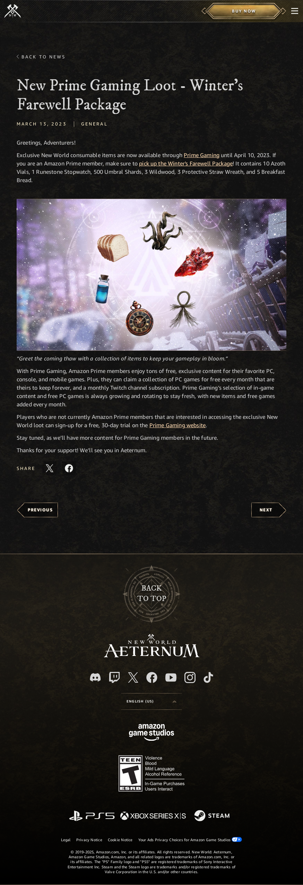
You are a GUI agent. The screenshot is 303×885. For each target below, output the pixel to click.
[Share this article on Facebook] (69, 468)
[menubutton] (294, 11)
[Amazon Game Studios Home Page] (151, 733)
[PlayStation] (92, 816)
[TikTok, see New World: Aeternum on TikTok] (208, 677)
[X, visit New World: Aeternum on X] (133, 677)
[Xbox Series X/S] (153, 816)
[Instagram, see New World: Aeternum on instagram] (190, 677)
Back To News (43, 56)
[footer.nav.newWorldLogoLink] (151, 655)
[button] (151, 275)
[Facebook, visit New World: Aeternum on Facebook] (151, 677)
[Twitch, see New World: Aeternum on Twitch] (114, 677)
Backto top (151, 594)
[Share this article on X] (50, 468)
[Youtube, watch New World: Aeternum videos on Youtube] (170, 677)
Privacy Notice (89, 839)
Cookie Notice (120, 839)
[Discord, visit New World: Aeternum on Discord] (95, 677)
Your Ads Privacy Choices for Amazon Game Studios (190, 839)
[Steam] (213, 816)
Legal (66, 839)
